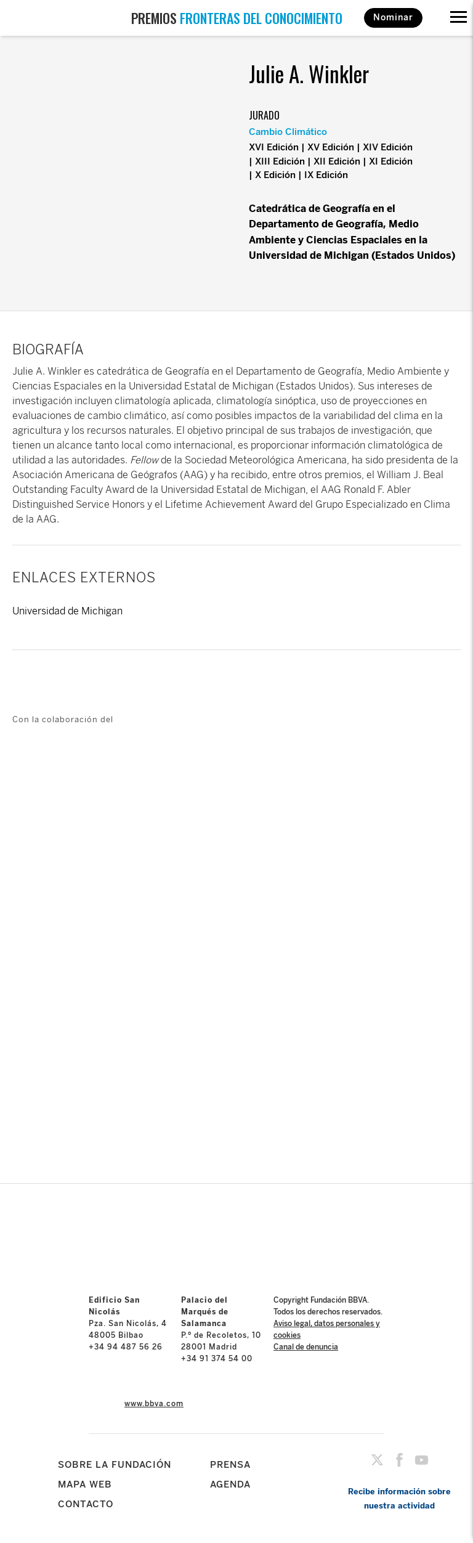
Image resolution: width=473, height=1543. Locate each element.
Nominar (393, 17)
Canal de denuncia (305, 1347)
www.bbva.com (154, 1403)
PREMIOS (236, 18)
